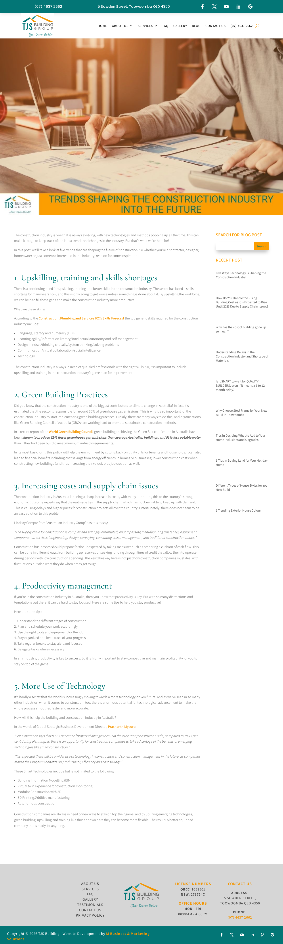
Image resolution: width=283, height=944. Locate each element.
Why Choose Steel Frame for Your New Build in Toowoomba (241, 412)
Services (145, 26)
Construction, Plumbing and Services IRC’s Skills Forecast (81, 318)
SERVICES (90, 889)
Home (102, 26)
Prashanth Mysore (121, 726)
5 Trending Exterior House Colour (238, 510)
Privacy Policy (90, 915)
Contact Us (215, 26)
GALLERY (90, 899)
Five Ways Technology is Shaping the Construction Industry (241, 275)
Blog (196, 26)
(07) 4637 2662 (48, 6)
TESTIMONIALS (90, 904)
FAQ (165, 26)
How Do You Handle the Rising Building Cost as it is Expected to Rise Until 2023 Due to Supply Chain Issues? (242, 302)
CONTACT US (90, 910)
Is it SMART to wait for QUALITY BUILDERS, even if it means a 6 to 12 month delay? (240, 385)
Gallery (180, 26)
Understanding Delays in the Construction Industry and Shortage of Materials (242, 356)
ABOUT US (90, 883)
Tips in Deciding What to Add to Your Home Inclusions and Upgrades (240, 437)
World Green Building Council (71, 431)
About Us (120, 26)
